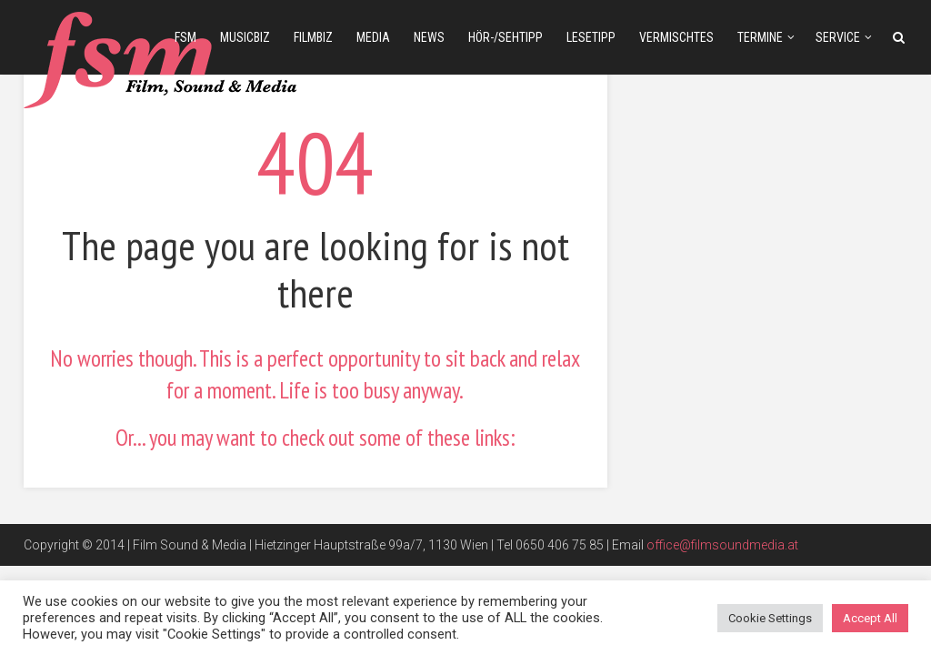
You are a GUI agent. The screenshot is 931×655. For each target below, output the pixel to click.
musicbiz (245, 37)
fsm (185, 37)
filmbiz (313, 37)
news (429, 37)
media (373, 37)
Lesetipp (591, 37)
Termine (760, 37)
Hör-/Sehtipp (505, 37)
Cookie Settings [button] (770, 618)
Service (838, 37)
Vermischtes (676, 37)
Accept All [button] (870, 618)
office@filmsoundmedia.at (722, 545)
